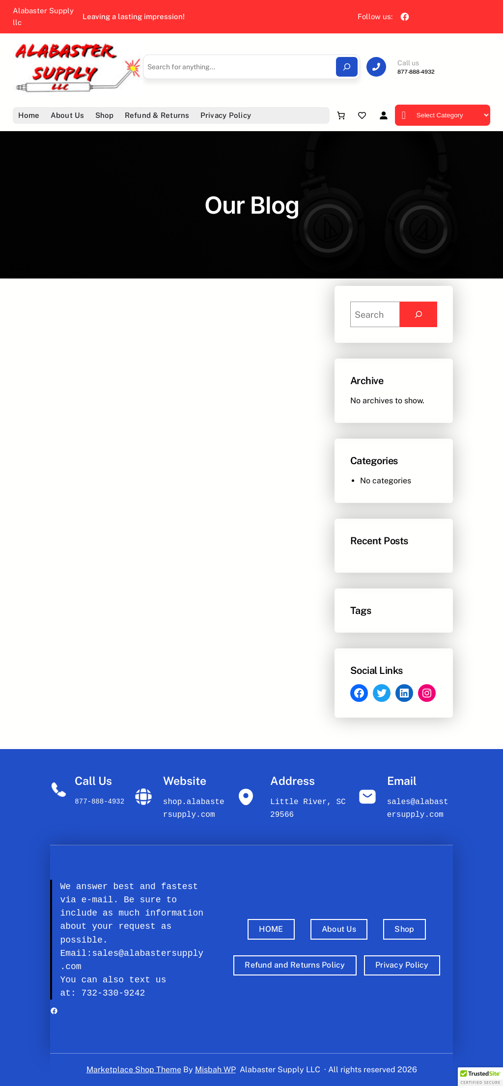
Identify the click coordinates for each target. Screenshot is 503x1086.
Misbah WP (215, 1069)
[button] (480, 1076)
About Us (339, 929)
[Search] (347, 67)
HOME (271, 929)
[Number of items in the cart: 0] (341, 115)
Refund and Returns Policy (295, 965)
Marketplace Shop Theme (133, 1069)
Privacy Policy (402, 965)
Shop (404, 929)
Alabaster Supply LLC (280, 1069)
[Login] (383, 115)
